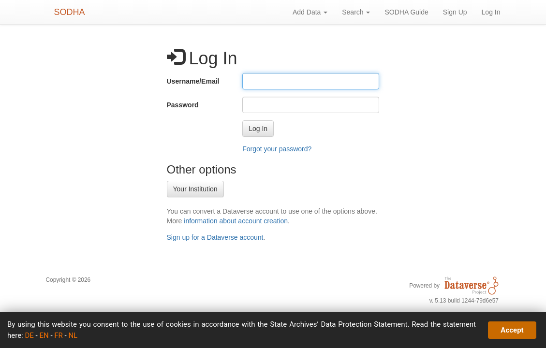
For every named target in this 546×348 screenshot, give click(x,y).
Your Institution (195, 189)
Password (183, 105)
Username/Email (193, 81)
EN (43, 335)
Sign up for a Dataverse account (215, 237)
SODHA (69, 12)
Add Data (310, 12)
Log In (491, 12)
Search (356, 12)
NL (72, 335)
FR (58, 335)
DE (29, 335)
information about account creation (236, 221)
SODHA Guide (406, 12)
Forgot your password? (276, 149)
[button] (258, 128)
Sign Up (455, 12)
